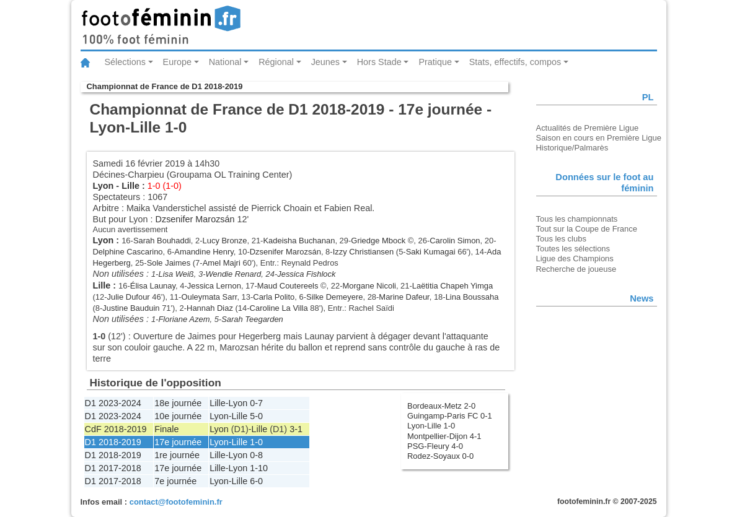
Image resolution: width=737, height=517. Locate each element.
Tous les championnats (577, 219)
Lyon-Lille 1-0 (431, 425)
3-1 (295, 429)
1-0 (256, 442)
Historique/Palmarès (572, 147)
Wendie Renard (234, 274)
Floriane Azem (184, 319)
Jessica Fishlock (306, 274)
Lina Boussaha (472, 297)
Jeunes (325, 62)
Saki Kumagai (431, 251)
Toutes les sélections (573, 248)
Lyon (103, 186)
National (225, 62)
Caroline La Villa (279, 308)
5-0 (256, 416)
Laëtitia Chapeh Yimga (452, 285)
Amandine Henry (204, 251)
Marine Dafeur (404, 297)
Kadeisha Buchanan (299, 240)
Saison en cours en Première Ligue (598, 137)
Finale (166, 429)
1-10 (259, 468)
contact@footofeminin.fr (176, 501)
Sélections (125, 62)
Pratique (435, 62)
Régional (276, 62)
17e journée (177, 442)
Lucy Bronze (225, 240)
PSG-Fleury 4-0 (435, 446)
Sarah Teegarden (252, 319)
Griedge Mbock (378, 240)
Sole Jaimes (169, 262)
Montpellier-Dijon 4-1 (444, 436)
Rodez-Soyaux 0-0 (440, 456)
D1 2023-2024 (113, 403)
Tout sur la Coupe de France (586, 228)
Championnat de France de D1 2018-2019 (165, 86)
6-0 (256, 481)
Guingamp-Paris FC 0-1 (449, 415)
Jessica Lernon (214, 285)
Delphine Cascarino (128, 251)
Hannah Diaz (210, 308)
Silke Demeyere (334, 297)
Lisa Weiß (175, 274)
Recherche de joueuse (576, 269)
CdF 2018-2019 (116, 429)
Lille (130, 186)
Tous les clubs (561, 238)
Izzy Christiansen (363, 251)
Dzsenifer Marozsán (195, 219)
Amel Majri (222, 262)
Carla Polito (273, 297)
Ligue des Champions (575, 258)
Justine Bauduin (130, 308)
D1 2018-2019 (113, 442)
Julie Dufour (128, 297)
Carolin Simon (455, 240)
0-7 (256, 403)
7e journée (175, 481)
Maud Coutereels (288, 285)
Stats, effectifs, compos (515, 62)
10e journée (177, 416)
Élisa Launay (152, 285)
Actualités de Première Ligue (587, 128)
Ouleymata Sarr (209, 297)
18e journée (177, 403)
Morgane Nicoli (369, 285)
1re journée (177, 455)
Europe (177, 62)
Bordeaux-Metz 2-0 (441, 406)
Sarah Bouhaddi (162, 240)
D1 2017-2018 (113, 468)
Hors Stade (379, 62)
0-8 (256, 455)
